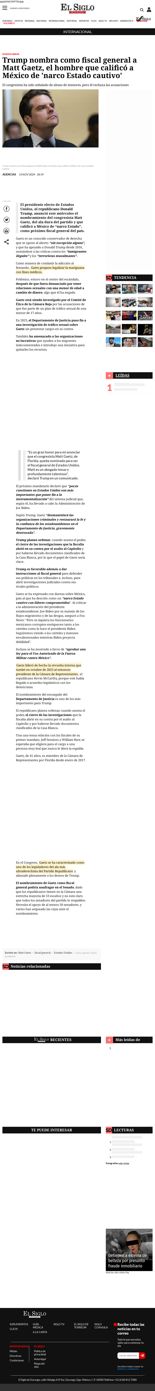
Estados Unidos (63, 952)
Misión (13, 1351)
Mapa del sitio (39, 1365)
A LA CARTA (40, 1332)
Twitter (7, 223)
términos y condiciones (128, 1369)
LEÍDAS (122, 375)
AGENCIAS (9, 174)
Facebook (7, 211)
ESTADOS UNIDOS (10, 54)
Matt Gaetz (24, 952)
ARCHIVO (113, 21)
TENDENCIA (125, 277)
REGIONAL (30, 21)
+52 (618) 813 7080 (125, 1379)
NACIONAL (41, 21)
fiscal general (43, 952)
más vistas (123, 1163)
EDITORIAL (72, 21)
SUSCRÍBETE (9, 23)
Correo (7, 234)
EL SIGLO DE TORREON (81, 1326)
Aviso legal (40, 1359)
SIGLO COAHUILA (101, 1326)
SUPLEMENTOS (19, 1324)
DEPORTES (84, 21)
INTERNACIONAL (57, 21)
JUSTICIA (18, 21)
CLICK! (14, 1329)
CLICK (94, 21)
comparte (7, 245)
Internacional (77, 31)
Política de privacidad (40, 1353)
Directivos (15, 1355)
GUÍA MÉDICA (38, 1326)
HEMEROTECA (126, 21)
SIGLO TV (103, 21)
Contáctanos (17, 1360)
